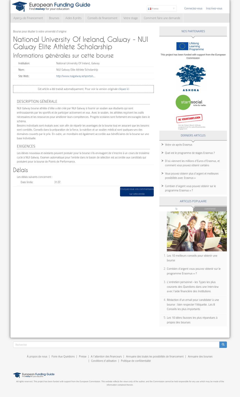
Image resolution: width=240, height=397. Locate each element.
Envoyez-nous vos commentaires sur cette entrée (137, 191)
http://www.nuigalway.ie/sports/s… (75, 76)
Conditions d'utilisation (104, 360)
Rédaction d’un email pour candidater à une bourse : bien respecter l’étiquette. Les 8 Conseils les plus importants (193, 304)
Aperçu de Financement (28, 18)
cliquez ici (123, 89)
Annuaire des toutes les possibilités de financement (155, 356)
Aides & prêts (73, 18)
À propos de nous (37, 356)
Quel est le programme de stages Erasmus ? (190, 152)
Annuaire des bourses (200, 356)
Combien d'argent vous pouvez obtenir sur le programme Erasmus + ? (190, 188)
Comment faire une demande (162, 18)
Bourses (54, 18)
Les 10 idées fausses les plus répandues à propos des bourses (192, 320)
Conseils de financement (102, 18)
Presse (82, 356)
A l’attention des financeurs (106, 356)
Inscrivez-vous (214, 8)
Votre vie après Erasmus (178, 144)
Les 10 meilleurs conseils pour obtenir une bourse (192, 258)
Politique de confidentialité (136, 360)
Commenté (210, 208)
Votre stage (130, 18)
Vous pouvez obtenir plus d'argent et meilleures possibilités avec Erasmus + (191, 175)
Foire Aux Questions (63, 356)
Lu (183, 208)
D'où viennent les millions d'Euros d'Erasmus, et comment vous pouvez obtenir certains (192, 163)
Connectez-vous (193, 8)
